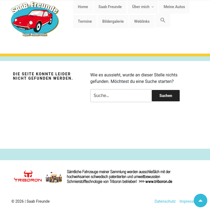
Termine (85, 21)
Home (83, 7)
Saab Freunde (110, 7)
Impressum (187, 201)
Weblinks (142, 21)
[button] (162, 20)
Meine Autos (174, 7)
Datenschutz (165, 201)
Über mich (143, 7)
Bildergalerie (113, 21)
